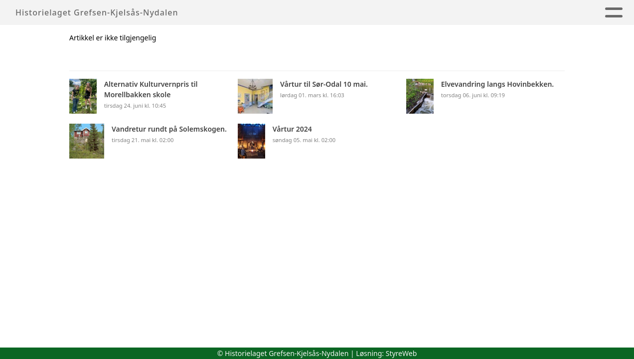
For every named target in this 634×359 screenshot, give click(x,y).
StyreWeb (401, 353)
